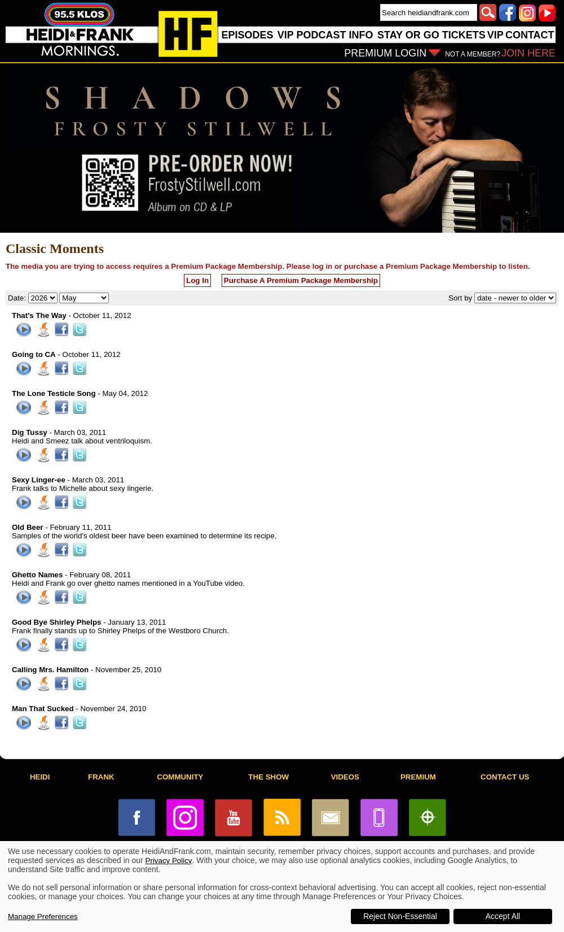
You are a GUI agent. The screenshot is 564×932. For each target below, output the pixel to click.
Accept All (503, 916)
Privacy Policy (169, 860)
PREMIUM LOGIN (385, 53)
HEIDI (40, 777)
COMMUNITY (180, 777)
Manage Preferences (43, 916)
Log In (197, 280)
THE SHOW (268, 777)
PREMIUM (418, 777)
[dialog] (282, 886)
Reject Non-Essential (400, 916)
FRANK (101, 777)
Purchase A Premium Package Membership (301, 280)
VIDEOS (345, 777)
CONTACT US (505, 777)
